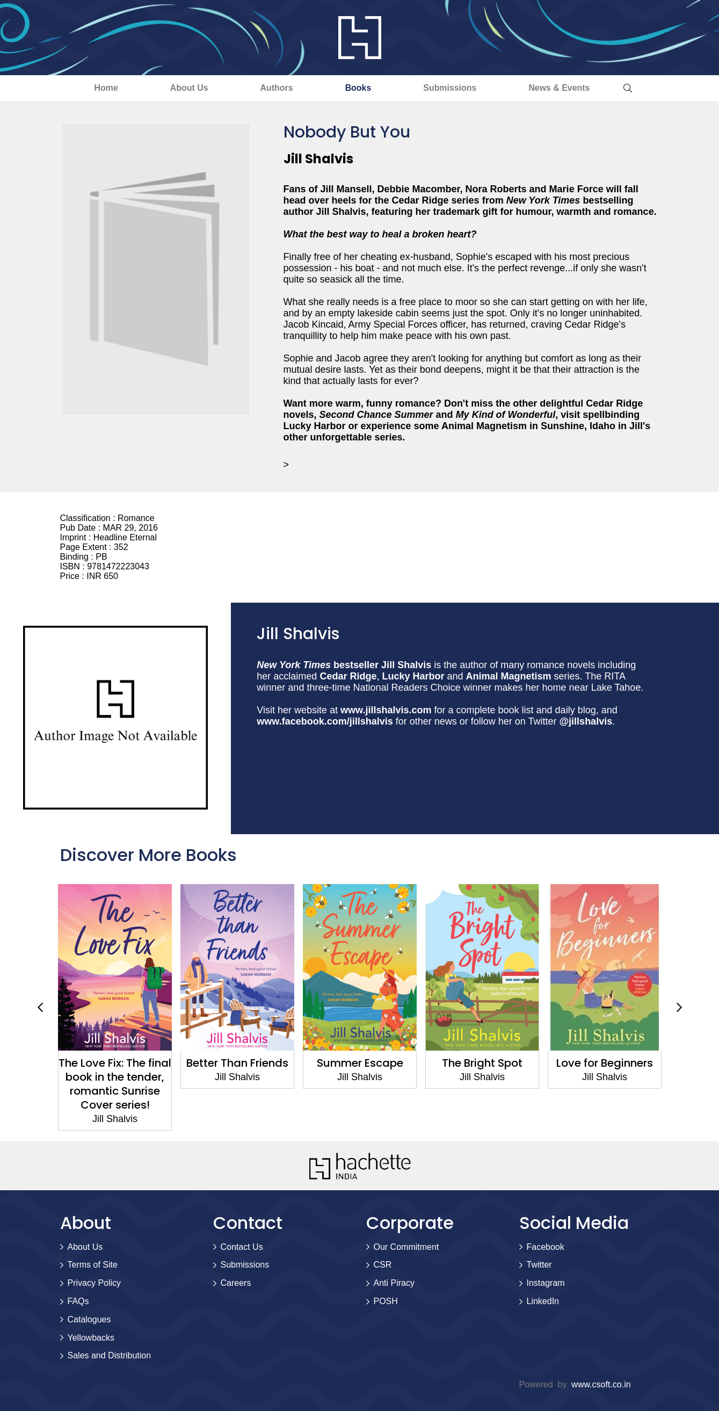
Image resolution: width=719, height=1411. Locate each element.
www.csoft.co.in (600, 1384)
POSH (386, 1301)
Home (101, 87)
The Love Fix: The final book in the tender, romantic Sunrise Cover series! (115, 1084)
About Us (186, 87)
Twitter (539, 1265)
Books (359, 87)
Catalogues (89, 1319)
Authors (275, 87)
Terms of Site (93, 1265)
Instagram (546, 1283)
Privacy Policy (94, 1283)
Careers (236, 1283)
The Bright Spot (482, 1063)
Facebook (545, 1246)
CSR (383, 1265)
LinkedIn (543, 1301)
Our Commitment (406, 1246)
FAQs (78, 1301)
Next (679, 1008)
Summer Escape (359, 1063)
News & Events (563, 87)
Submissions (453, 87)
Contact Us (242, 1246)
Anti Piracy (394, 1283)
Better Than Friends (237, 1063)
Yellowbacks (91, 1337)
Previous (40, 1008)
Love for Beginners (604, 1063)
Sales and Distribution (109, 1356)
